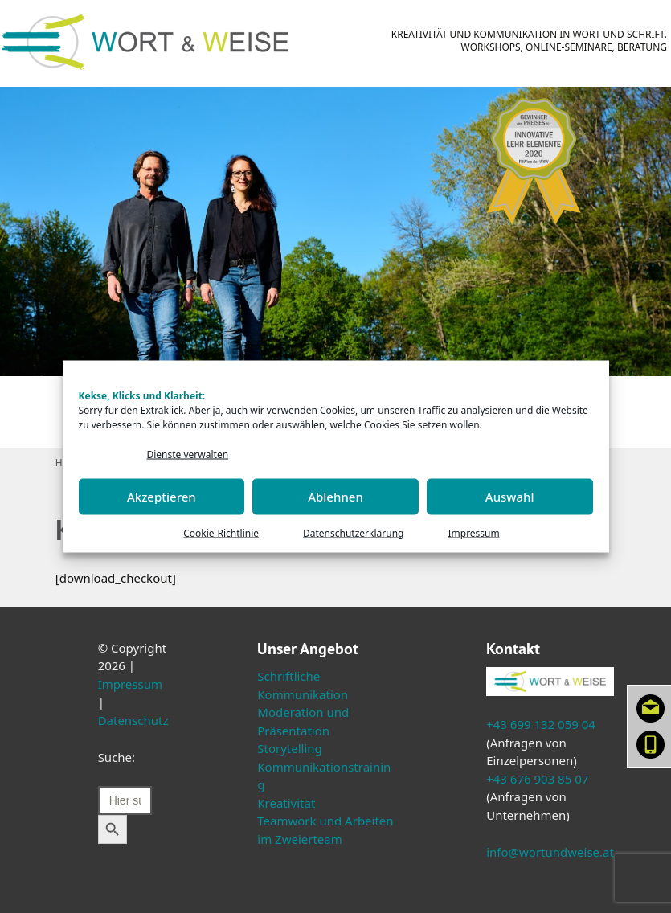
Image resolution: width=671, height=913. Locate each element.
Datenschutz (133, 720)
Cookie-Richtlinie (221, 532)
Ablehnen (335, 497)
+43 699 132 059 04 (540, 724)
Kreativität (286, 803)
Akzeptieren (161, 497)
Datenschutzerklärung (353, 532)
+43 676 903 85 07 (537, 779)
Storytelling (289, 748)
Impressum (473, 532)
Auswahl (509, 497)
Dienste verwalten (188, 454)
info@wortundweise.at (550, 852)
